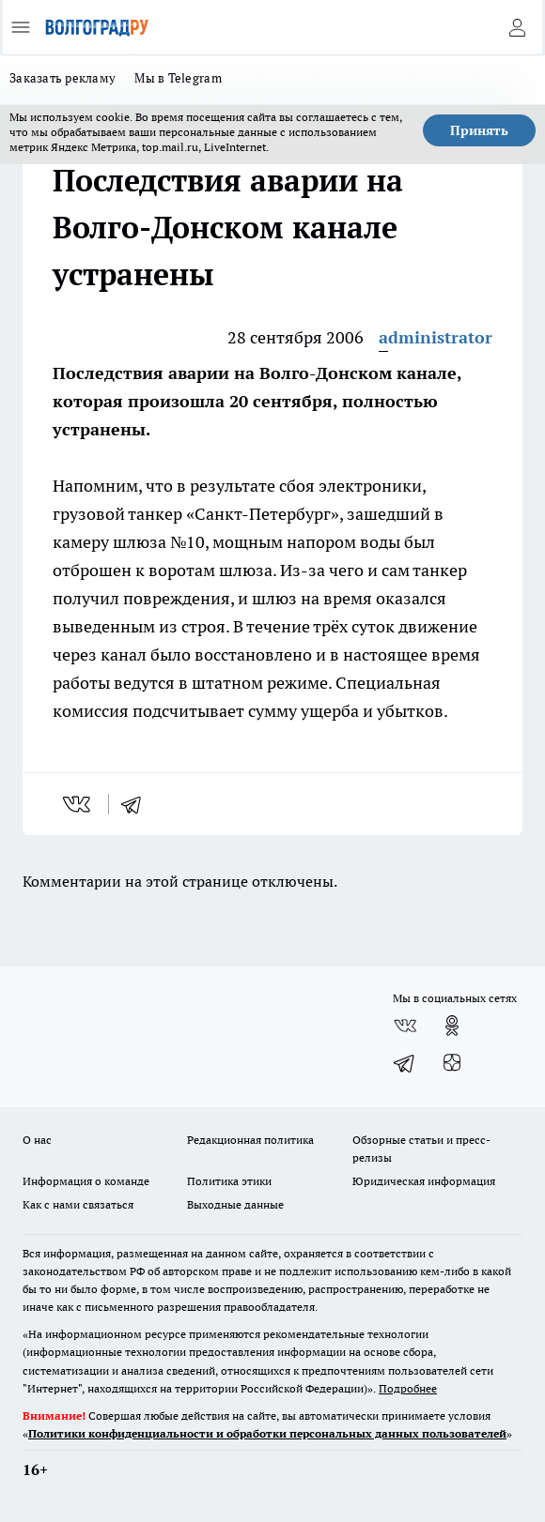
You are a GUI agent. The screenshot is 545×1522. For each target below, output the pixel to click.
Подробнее (408, 1388)
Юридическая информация (423, 1181)
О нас (37, 1140)
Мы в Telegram (178, 77)
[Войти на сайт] (517, 27)
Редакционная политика (250, 1140)
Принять (479, 130)
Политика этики (229, 1181)
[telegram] (137, 804)
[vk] (78, 804)
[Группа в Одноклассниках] (451, 1025)
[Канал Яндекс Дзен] (451, 1063)
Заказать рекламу (62, 77)
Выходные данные (235, 1204)
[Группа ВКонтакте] (405, 1025)
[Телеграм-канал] (405, 1063)
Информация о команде (86, 1181)
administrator (435, 337)
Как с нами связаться (78, 1204)
